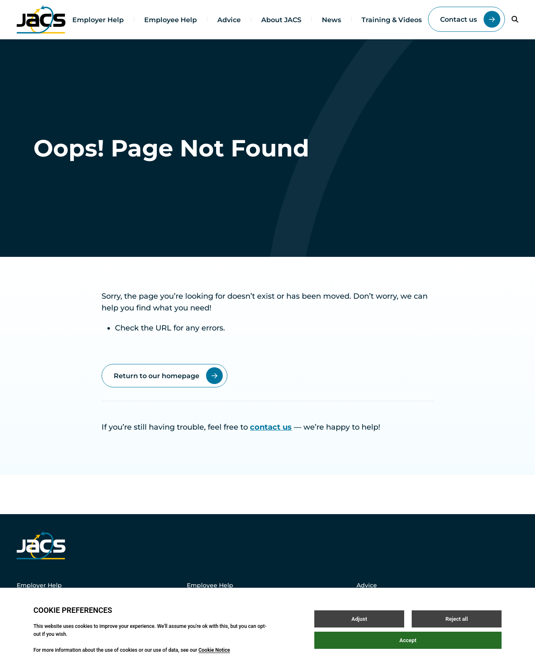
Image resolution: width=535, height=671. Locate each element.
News (331, 20)
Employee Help (170, 20)
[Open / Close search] (515, 19)
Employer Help (98, 20)
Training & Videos (392, 20)
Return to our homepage (168, 375)
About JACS (281, 20)
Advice (229, 20)
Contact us (470, 19)
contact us (271, 427)
